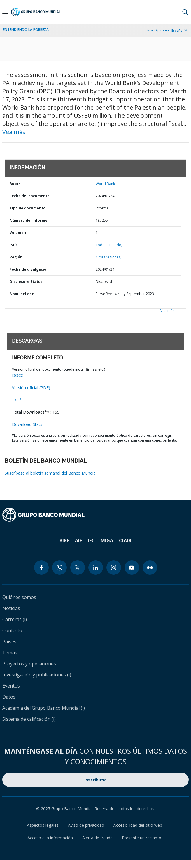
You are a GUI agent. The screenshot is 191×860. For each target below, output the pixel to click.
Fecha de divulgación (29, 269)
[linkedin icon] (95, 567)
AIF (78, 540)
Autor (15, 183)
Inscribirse (95, 780)
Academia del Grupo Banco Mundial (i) (43, 708)
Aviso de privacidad (86, 825)
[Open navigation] (5, 12)
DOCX (17, 375)
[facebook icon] (41, 567)
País (13, 244)
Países (9, 641)
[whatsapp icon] (59, 567)
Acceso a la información (50, 837)
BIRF (64, 540)
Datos (8, 697)
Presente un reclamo (141, 837)
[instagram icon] (113, 567)
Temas (9, 652)
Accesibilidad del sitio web (137, 825)
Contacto (12, 630)
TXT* (17, 400)
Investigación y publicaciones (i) (36, 675)
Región (16, 257)
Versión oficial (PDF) (31, 387)
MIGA (107, 540)
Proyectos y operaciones (29, 663)
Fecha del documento (30, 195)
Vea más (13, 132)
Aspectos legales (43, 825)
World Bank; (106, 183)
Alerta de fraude (97, 837)
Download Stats (27, 424)
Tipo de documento (27, 208)
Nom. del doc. (22, 293)
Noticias (11, 608)
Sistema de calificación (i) (29, 719)
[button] (185, 11)
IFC (91, 540)
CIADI (125, 540)
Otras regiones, (108, 257)
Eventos (11, 686)
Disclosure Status (26, 281)
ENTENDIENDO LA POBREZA (26, 29)
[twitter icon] (77, 567)
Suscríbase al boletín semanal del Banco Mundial (51, 473)
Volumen (18, 232)
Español (177, 31)
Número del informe (29, 220)
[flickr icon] (150, 567)
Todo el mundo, (109, 244)
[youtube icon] (132, 567)
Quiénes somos (19, 597)
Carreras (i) (14, 619)
